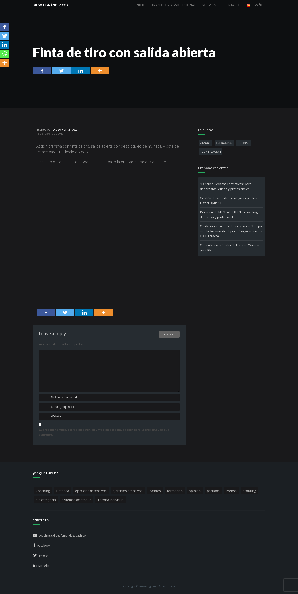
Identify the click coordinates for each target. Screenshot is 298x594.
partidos (213, 491)
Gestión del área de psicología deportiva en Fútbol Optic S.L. (230, 200)
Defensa (62, 491)
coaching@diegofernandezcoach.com (63, 535)
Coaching (43, 491)
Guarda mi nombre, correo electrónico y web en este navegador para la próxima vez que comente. (104, 432)
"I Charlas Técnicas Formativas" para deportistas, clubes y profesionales (225, 186)
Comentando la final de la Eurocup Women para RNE (229, 247)
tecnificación (210, 151)
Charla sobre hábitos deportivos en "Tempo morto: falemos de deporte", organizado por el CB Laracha (231, 231)
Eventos (155, 491)
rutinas (243, 142)
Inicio (141, 5)
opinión (195, 491)
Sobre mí (210, 5)
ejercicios (224, 142)
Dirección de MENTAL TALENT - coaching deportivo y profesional (229, 214)
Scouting (249, 491)
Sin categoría (46, 499)
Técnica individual (110, 499)
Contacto (232, 5)
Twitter (43, 555)
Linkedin (43, 565)
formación (175, 491)
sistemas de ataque (76, 499)
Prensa (231, 491)
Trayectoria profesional (174, 5)
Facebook (43, 545)
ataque (205, 142)
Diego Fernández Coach (53, 5)
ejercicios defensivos (91, 491)
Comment (169, 333)
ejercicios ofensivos (127, 491)
